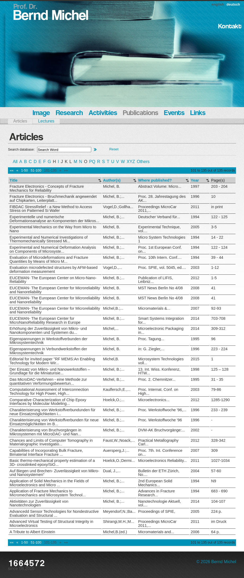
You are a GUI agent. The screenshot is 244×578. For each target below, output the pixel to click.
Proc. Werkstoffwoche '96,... (162, 410)
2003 (195, 267)
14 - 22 (217, 237)
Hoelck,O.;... (114, 400)
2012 (195, 278)
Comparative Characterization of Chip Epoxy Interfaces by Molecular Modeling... (48, 402)
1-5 (214, 278)
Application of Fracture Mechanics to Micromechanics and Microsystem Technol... (48, 493)
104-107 (218, 501)
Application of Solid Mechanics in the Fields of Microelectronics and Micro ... (49, 483)
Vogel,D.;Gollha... (118, 207)
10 (213, 196)
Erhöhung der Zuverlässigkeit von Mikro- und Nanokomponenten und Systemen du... (48, 330)
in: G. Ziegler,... (151, 349)
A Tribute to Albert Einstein (32, 532)
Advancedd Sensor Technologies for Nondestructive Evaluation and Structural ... (54, 513)
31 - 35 (217, 379)
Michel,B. (111, 359)
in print (217, 207)
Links (198, 113)
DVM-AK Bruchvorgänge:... (161, 430)
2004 (195, 471)
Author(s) (112, 180)
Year (195, 180)
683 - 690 (219, 491)
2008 (195, 288)
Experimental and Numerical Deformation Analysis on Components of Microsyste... (53, 249)
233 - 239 (219, 410)
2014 (195, 318)
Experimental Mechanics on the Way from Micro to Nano (53, 229)
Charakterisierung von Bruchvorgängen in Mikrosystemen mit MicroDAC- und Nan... (45, 432)
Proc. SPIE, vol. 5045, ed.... (162, 267)
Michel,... (111, 328)
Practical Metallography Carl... (158, 442)
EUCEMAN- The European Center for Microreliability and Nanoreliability (55, 290)
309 (214, 450)
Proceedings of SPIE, (156, 511)
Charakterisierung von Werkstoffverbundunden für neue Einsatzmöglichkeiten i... (52, 412)
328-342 (218, 440)
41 (213, 288)
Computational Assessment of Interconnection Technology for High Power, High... (49, 391)
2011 (195, 207)
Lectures (46, 121)
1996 (195, 196)
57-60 (216, 471)
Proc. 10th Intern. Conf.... (160, 257)
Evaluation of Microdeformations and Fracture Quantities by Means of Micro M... (49, 259)
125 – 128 (219, 369)
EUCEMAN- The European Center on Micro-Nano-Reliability (53, 280)
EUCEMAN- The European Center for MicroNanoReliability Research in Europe (45, 320)
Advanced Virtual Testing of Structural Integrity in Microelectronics (51, 523)
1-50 (24, 170)
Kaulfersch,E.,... (116, 389)
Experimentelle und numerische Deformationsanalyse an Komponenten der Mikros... (54, 219)
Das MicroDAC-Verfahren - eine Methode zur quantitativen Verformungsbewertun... (48, 381)
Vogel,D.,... (112, 267)
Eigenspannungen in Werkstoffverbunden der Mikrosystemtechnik (49, 341)
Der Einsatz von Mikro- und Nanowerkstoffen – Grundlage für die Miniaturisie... (50, 371)
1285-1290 (220, 400)
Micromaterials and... (156, 532)
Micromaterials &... (154, 308)
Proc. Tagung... (151, 339)
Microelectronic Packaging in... (161, 330)
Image (41, 113)
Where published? (155, 180)
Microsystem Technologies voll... (161, 361)
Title (14, 180)
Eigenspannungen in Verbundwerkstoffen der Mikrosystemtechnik (48, 351)
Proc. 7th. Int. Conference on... (160, 452)
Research (69, 113)
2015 (195, 359)
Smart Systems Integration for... (161, 320)
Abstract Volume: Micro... (159, 186)
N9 (213, 481)
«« (12, 170)
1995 (195, 339)
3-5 (214, 227)
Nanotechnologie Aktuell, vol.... (159, 503)
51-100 (36, 170)
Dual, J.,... (112, 471)
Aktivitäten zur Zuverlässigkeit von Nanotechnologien (39, 503)
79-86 (216, 389)
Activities (103, 113)
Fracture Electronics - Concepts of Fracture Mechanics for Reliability (47, 188)
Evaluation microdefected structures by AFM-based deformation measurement (54, 269)
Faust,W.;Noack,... (119, 440)
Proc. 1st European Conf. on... (160, 249)
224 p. (216, 511)
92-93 (216, 308)
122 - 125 (219, 217)
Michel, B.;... (114, 196)
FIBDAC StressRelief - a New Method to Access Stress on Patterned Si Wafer (51, 209)
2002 (195, 430)
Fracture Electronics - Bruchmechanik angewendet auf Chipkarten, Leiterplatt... (53, 198)
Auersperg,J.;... (116, 450)
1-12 (215, 267)
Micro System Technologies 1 (161, 239)
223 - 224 (219, 349)
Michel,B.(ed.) (115, 532)
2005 (195, 227)
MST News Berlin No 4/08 (160, 288)
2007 (195, 308)
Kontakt (229, 26)
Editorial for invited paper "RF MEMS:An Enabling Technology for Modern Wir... (52, 361)
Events (174, 113)
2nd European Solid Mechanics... (155, 483)
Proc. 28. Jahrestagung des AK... (162, 198)
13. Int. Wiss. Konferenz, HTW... (159, 371)
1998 (195, 369)
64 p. (215, 532)
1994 (195, 217)
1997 (195, 186)
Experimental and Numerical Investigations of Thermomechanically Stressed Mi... (49, 239)
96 (213, 339)
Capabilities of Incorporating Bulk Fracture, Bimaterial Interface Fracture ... (46, 452)
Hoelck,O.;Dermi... (119, 460)
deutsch (233, 4)
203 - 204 (219, 186)
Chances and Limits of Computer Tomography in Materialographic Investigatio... (51, 442)
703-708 (218, 318)
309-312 (218, 328)
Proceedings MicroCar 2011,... (157, 209)
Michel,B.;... (113, 308)
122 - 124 (219, 247)
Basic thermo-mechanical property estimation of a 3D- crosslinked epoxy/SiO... (52, 462)
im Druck (218, 521)
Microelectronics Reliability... (162, 460)
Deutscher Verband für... (159, 217)
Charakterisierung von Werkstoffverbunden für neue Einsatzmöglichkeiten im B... (54, 422)
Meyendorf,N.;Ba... (119, 511)
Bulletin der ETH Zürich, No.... (159, 473)
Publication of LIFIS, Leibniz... (155, 280)
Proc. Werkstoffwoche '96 (160, 420)
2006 (195, 532)
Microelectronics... (153, 400)
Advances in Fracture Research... (156, 493)
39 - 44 (217, 257)
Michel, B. (111, 186)
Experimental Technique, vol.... (159, 229)
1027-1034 (220, 460)
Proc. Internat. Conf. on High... (158, 391)
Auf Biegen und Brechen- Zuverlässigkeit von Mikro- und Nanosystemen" (54, 473)
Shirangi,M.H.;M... (118, 521)
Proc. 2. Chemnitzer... (157, 379)
